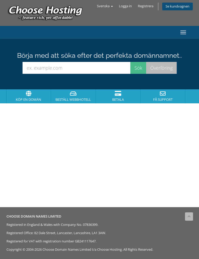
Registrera (145, 6)
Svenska (105, 6)
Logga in (125, 6)
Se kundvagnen (177, 6)
